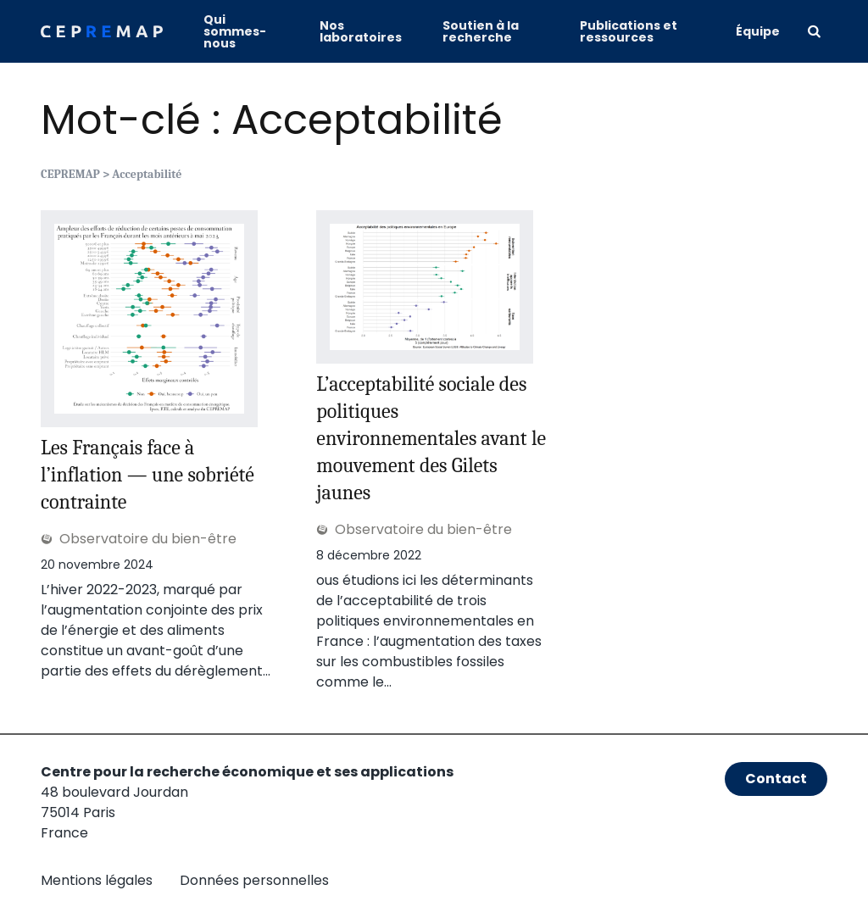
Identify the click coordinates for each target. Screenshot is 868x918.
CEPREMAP (70, 174)
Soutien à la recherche (480, 31)
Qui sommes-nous (234, 31)
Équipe (758, 31)
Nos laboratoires (361, 31)
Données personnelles (254, 880)
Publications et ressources (628, 31)
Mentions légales (97, 880)
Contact (776, 778)
